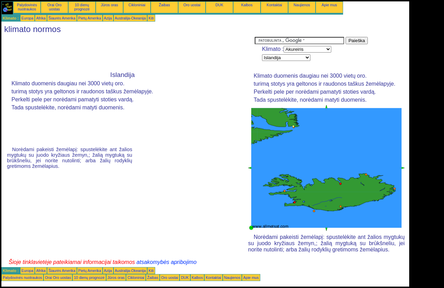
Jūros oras (109, 5)
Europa (27, 18)
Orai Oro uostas (54, 7)
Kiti (151, 18)
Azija (108, 18)
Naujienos (302, 5)
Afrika (41, 18)
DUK (219, 5)
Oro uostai (191, 5)
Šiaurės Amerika (62, 18)
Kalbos (247, 5)
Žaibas (164, 5)
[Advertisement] (128, 52)
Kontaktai (274, 5)
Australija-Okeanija (130, 18)
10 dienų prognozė (81, 7)
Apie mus (329, 5)
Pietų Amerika (89, 18)
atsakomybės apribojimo (166, 262)
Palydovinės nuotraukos (27, 7)
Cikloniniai (136, 5)
